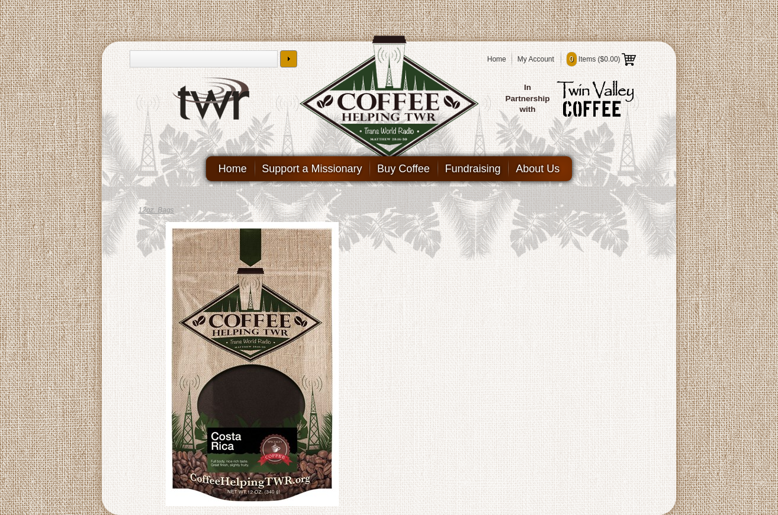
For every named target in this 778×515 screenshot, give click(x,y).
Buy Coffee (403, 169)
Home (496, 59)
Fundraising (475, 169)
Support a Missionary (310, 169)
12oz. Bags (156, 210)
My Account (535, 59)
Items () (601, 59)
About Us (542, 169)
